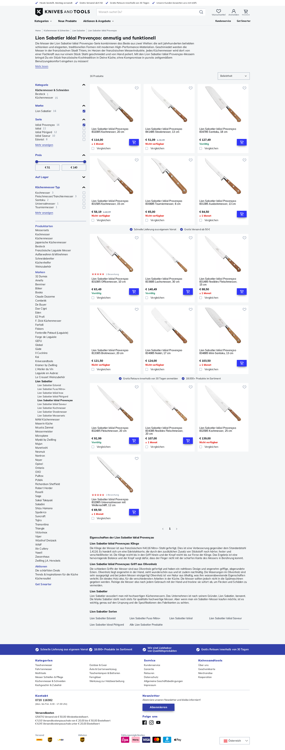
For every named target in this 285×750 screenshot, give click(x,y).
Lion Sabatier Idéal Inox (50, 392)
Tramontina (42, 524)
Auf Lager (42, 177)
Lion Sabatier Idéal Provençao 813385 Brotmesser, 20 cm (110, 352)
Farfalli (39, 324)
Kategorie (41, 85)
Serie (38, 119)
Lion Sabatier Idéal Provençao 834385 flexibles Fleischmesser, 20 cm (164, 430)
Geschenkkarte (206, 669)
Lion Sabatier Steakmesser (52, 411)
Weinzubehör (43, 266)
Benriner (40, 284)
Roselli (39, 492)
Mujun (39, 443)
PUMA (39, 480)
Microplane (41, 435)
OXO (38, 472)
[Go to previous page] (163, 529)
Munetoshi (41, 447)
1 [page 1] (169, 528)
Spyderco (40, 512)
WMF (38, 544)
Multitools (40, 673)
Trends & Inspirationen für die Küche (56, 574)
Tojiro (38, 520)
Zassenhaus (42, 556)
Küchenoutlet (43, 578)
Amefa (39, 280)
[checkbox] (84, 111)
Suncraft (40, 516)
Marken (40, 272)
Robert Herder (44, 488)
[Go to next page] (177, 529)
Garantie (149, 669)
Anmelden (230, 14)
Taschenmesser (43, 665)
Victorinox (41, 532)
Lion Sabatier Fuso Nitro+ (51, 389)
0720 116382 (44, 700)
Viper (38, 536)
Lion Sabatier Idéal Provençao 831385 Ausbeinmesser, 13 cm (217, 203)
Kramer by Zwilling (46, 365)
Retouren (149, 673)
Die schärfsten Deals (47, 570)
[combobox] (234, 76)
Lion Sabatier (78, 30)
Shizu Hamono (44, 508)
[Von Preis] (47, 167)
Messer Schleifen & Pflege (49, 677)
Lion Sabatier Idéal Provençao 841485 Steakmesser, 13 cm (163, 130)
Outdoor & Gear (98, 665)
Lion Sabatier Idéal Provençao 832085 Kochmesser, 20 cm (110, 130)
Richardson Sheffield (47, 484)
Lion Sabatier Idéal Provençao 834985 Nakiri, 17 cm (163, 352)
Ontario (39, 468)
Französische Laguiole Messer (53, 250)
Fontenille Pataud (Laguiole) (51, 332)
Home (38, 30)
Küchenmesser (44, 238)
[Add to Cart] (134, 142)
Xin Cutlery (41, 548)
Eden (38, 312)
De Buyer (40, 304)
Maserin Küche (44, 423)
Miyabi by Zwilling (45, 439)
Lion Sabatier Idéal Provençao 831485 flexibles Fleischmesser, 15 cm (218, 281)
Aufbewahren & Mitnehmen (51, 254)
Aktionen (41, 566)
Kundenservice (152, 665)
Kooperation (205, 677)
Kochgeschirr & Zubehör (48, 685)
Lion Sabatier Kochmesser (51, 407)
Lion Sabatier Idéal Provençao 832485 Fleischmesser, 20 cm (110, 429)
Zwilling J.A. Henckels (47, 560)
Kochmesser (42, 234)
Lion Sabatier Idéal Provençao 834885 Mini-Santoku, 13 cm (217, 352)
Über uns (203, 665)
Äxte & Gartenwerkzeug (103, 669)
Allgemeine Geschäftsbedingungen (163, 681)
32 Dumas (41, 276)
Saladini (40, 504)
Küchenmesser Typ (47, 187)
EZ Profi (40, 316)
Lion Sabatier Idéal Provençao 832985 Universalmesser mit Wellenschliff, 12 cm (110, 502)
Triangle (40, 528)
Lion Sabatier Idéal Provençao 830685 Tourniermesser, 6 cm (163, 203)
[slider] (36, 161)
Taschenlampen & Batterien (104, 673)
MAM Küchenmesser (47, 419)
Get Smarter (43, 584)
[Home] (62, 11)
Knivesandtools (44, 361)
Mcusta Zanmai (44, 427)
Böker (38, 288)
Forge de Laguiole (46, 337)
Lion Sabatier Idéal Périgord (52, 396)
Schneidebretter (44, 258)
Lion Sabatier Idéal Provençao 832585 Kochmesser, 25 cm (217, 429)
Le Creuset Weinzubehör (50, 377)
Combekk (40, 300)
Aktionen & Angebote (98, 21)
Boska (39, 292)
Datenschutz (151, 677)
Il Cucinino (41, 353)
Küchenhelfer (43, 262)
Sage (38, 496)
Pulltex (39, 476)
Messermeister (44, 431)
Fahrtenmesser (43, 669)
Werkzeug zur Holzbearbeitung (107, 681)
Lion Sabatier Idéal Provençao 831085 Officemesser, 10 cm (110, 280)
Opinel (39, 464)
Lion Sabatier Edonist (49, 385)
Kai (37, 357)
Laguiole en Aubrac (46, 373)
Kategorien (43, 21)
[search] (146, 12)
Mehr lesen (41, 66)
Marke (39, 105)
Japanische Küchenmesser (50, 242)
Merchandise (205, 673)
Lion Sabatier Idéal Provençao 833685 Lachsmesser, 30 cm (163, 280)
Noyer (38, 460)
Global (39, 345)
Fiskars (39, 328)
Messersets (42, 230)
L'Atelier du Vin (44, 369)
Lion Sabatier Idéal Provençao (55, 400)
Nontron (40, 455)
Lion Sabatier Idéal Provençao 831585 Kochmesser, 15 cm (110, 203)
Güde (38, 349)
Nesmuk (40, 451)
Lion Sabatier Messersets (51, 415)
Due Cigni (41, 308)
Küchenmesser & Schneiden (56, 30)
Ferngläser (95, 677)
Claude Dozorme (45, 296)
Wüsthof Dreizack (46, 540)
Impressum (150, 685)
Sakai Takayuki (44, 500)
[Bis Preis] (74, 167)
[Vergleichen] (115, 148)
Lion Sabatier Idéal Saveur (52, 404)
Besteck (40, 246)
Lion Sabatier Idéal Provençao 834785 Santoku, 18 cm (217, 130)
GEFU (38, 341)
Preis (38, 155)
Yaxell (38, 552)
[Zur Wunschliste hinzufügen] (137, 88)
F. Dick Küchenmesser (48, 320)
